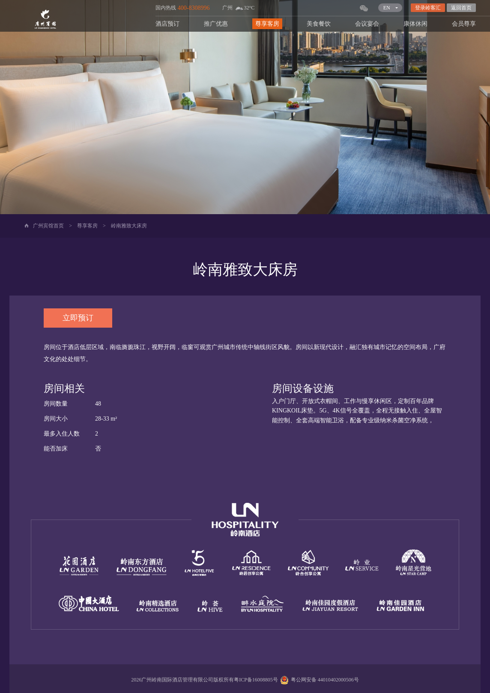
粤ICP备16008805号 (256, 680)
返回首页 (461, 8)
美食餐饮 (319, 24)
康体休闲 (415, 24)
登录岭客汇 (428, 8)
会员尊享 (464, 24)
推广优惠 (216, 24)
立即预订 (78, 318)
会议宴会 (367, 24)
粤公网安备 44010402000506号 (318, 680)
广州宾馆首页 (48, 226)
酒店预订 (167, 24)
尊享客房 (267, 24)
